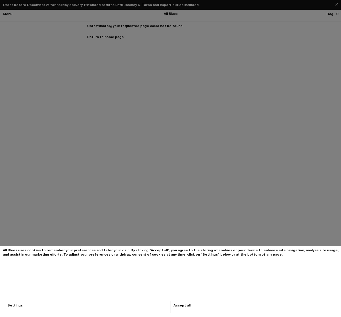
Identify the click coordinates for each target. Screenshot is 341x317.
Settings (15, 305)
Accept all (182, 305)
